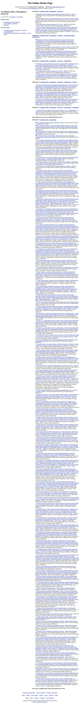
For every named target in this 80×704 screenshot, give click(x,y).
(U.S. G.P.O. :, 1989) (57, 238)
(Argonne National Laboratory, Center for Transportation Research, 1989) (56, 663)
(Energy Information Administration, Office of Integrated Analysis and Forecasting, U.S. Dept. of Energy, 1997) (55, 653)
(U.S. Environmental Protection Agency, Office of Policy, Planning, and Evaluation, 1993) (56, 638)
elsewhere (20, 17)
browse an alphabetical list (32, 8)
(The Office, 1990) (56, 274)
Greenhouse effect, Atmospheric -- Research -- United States (55, 61)
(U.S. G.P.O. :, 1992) (57, 66)
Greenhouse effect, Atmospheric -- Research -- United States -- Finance (58, 82)
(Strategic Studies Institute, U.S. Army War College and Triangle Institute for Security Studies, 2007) (56, 582)
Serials (56, 695)
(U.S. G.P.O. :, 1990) (56, 439)
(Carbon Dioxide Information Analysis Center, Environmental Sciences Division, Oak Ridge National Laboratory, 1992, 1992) (56, 329)
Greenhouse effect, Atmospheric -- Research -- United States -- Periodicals (59, 107)
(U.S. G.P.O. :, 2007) (53, 47)
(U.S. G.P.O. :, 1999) (56, 87)
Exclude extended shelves (57, 7)
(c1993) (50, 122)
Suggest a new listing (52, 692)
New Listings (34, 695)
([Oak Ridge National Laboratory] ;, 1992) (56, 683)
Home (23, 695)
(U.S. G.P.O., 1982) (56, 173)
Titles (46, 695)
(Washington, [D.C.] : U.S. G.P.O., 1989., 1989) (56, 29)
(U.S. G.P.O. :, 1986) (56, 519)
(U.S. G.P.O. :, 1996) (52, 24)
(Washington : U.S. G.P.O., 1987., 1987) (56, 403)
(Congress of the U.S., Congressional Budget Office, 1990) (57, 158)
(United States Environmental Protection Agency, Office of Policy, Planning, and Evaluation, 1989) (56, 152)
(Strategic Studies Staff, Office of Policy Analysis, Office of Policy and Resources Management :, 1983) (57, 141)
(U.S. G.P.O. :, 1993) (56, 426)
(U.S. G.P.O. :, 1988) (56, 75)
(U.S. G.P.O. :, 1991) (56, 411)
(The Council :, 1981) (56, 147)
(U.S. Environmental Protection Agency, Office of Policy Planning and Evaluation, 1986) (56, 505)
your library (13, 17)
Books (27, 698)
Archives (42, 698)
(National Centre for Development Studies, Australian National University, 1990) (56, 673)
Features (37, 698)
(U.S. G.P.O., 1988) (56, 192)
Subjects (51, 695)
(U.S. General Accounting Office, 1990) (56, 572)
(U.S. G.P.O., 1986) (56, 184)
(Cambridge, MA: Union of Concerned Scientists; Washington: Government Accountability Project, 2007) (54, 41)
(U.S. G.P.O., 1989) (57, 201)
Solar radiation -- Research (10, 23)
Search (28, 695)
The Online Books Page (40, 3)
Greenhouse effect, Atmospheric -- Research (51, 11)
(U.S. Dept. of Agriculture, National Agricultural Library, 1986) (55, 679)
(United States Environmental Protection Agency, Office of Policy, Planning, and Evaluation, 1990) (56, 591)
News (31, 698)
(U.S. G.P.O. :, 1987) (57, 484)
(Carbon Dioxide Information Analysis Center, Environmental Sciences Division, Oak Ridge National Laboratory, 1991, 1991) (57, 322)
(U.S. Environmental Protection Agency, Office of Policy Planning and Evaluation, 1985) (56, 244)
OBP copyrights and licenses (40, 702)
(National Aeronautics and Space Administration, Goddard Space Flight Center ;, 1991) (55, 455)
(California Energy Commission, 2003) (55, 613)
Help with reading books (29, 692)
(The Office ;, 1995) (52, 657)
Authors (41, 695)
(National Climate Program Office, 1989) (57, 315)
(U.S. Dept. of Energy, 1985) (56, 262)
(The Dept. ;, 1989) (55, 14)
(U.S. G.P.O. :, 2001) (56, 94)
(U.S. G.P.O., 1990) (57, 251)
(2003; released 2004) (55, 136)
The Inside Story (50, 698)
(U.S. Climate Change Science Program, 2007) (55, 567)
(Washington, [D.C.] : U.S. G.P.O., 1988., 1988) (57, 471)
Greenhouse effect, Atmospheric (12, 22)
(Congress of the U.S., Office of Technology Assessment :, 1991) (56, 162)
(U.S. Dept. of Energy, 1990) (55, 608)
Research (6, 25)
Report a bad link (40, 692)
